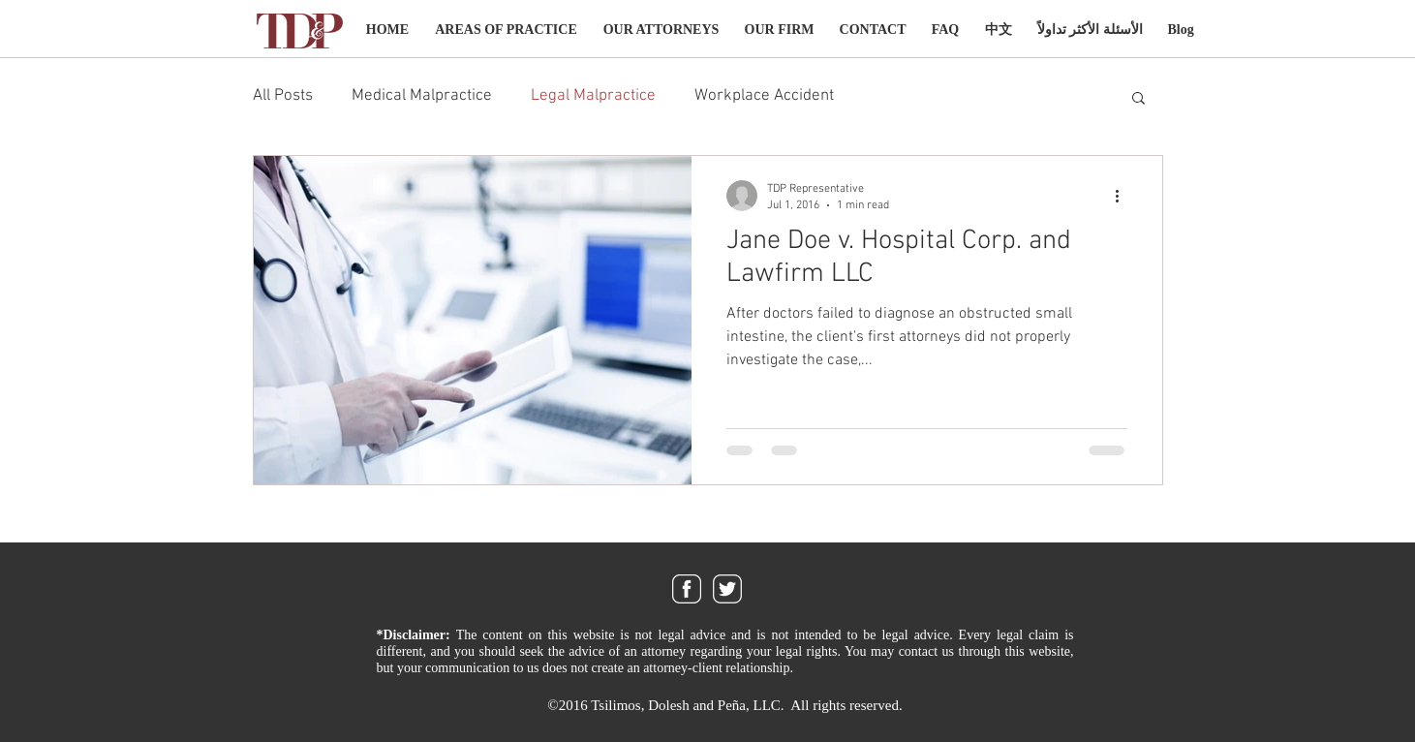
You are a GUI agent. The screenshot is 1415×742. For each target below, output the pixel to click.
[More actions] (1124, 195)
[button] (1138, 99)
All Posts (283, 96)
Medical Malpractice (422, 96)
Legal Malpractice (593, 96)
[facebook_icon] (686, 588)
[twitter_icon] (727, 588)
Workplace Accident (764, 96)
